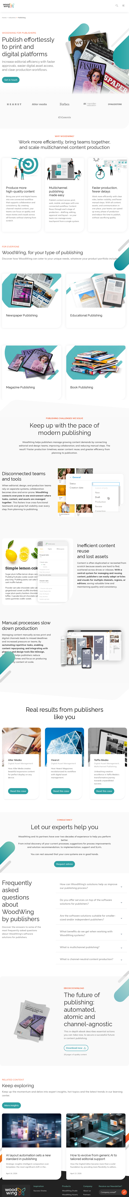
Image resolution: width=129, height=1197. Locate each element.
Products (66, 1186)
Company (87, 1186)
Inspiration (39, 1186)
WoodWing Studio (69, 1191)
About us (87, 1191)
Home (4, 18)
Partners (86, 1194)
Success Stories (40, 1191)
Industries (12, 18)
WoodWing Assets (70, 1194)
